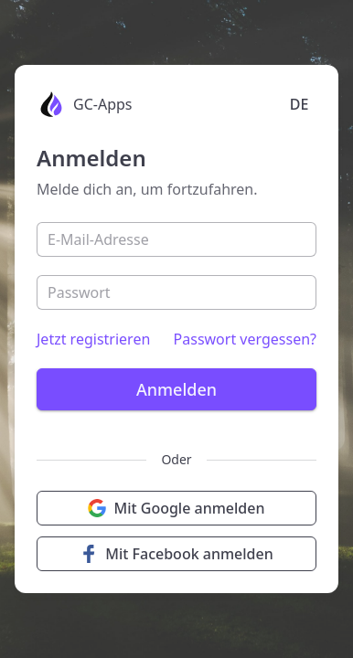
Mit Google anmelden (176, 508)
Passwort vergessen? (245, 339)
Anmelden (176, 389)
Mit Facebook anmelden (176, 554)
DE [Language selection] (299, 104)
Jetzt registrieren (93, 339)
